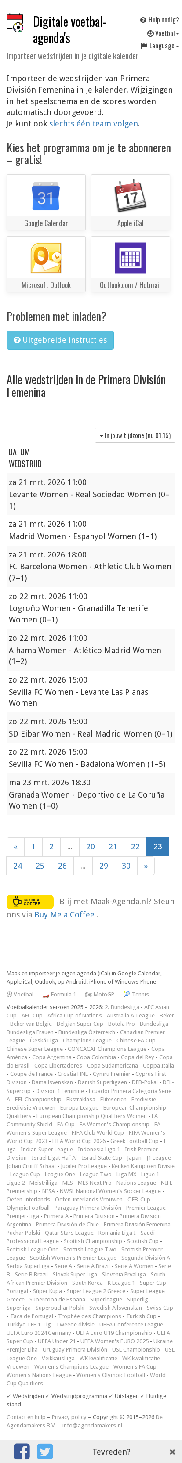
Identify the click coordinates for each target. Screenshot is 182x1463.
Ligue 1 (150, 1174)
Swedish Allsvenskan (115, 1308)
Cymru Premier (112, 1074)
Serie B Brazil (31, 1274)
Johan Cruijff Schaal (31, 1166)
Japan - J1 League (149, 1157)
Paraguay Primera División (88, 1207)
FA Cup (66, 1124)
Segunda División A (145, 1258)
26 (62, 865)
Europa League (79, 1107)
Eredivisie (143, 1099)
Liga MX (126, 1174)
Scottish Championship (93, 1241)
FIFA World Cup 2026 (79, 1141)
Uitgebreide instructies (60, 340)
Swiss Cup (160, 1308)
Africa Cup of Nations (74, 1015)
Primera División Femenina (137, 1224)
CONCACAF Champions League (107, 1049)
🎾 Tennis (136, 994)
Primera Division (94, 1216)
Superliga (19, 1308)
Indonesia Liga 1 (99, 1149)
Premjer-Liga (23, 1216)
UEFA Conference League (131, 1324)
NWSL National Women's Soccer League (110, 1191)
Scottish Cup (143, 1241)
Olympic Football (28, 1207)
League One (60, 1174)
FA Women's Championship (114, 1124)
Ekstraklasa (80, 1099)
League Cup (25, 1174)
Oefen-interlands (28, 1199)
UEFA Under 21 (57, 1341)
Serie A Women (134, 1266)
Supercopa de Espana (57, 1299)
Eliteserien (113, 1099)
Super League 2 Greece (96, 1291)
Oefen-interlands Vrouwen (89, 1199)
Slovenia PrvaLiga (124, 1274)
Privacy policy (69, 1417)
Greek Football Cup (134, 1141)
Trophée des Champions (89, 1316)
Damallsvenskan (52, 1082)
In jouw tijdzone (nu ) (135, 435)
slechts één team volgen (93, 123)
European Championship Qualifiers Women (91, 1116)
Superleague (106, 1299)
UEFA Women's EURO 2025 (114, 1341)
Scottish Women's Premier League (73, 1258)
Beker (167, 1015)
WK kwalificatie (98, 1358)
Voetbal (163, 33)
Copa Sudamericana (112, 1065)
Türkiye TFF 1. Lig (29, 1324)
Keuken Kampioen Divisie (143, 1166)
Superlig (137, 1299)
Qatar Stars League (69, 1232)
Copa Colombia (96, 1057)
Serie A (63, 1266)
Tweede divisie (75, 1324)
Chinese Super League (35, 1049)
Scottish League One (32, 1249)
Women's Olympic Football (110, 1375)
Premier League (146, 1207)
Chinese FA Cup (136, 1040)
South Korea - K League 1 (103, 1283)
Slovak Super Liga (75, 1274)
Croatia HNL (73, 1074)
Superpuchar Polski (60, 1308)
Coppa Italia (158, 1065)
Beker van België (31, 1024)
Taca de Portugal (31, 1316)
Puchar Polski (23, 1232)
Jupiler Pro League (84, 1166)
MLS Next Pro (95, 1182)
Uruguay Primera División (75, 1349)
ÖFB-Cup (138, 1199)
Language (159, 45)
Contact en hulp (26, 1417)
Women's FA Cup (135, 1366)
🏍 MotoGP (99, 994)
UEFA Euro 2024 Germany (39, 1333)
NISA (48, 1191)
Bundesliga (154, 1024)
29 (103, 865)
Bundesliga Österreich (86, 1032)
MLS (67, 1182)
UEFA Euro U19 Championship (114, 1333)
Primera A (56, 1216)
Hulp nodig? (159, 19)
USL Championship (136, 1349)
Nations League (136, 1182)
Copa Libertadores (58, 1065)
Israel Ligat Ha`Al (54, 1157)
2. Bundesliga (122, 1007)
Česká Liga (44, 1040)
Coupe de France (31, 1074)
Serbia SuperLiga (28, 1266)
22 (135, 846)
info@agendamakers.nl (92, 1425)
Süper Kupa (47, 1291)
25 (40, 865)
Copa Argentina (52, 1057)
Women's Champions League (71, 1366)
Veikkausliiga (58, 1358)
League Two (96, 1174)
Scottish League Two (89, 1249)
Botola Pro (121, 1024)
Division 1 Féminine (60, 1091)
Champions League (87, 1040)
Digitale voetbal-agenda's (69, 29)
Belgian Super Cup (80, 1024)
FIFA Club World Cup (98, 1132)
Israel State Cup (102, 1157)
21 (113, 846)
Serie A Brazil (93, 1266)
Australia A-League (131, 1015)
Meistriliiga (43, 1182)
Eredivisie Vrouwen (31, 1107)
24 (17, 865)
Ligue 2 (16, 1182)
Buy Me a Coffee (65, 914)
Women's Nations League (39, 1375)
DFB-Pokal (145, 1082)
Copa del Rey (137, 1057)
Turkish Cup (141, 1316)
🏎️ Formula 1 (59, 994)
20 (90, 846)
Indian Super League (47, 1149)
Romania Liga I (117, 1232)
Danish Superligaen (102, 1082)
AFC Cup (32, 1015)
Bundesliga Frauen (30, 1032)
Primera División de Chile (67, 1224)
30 (126, 865)
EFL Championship (38, 1099)
